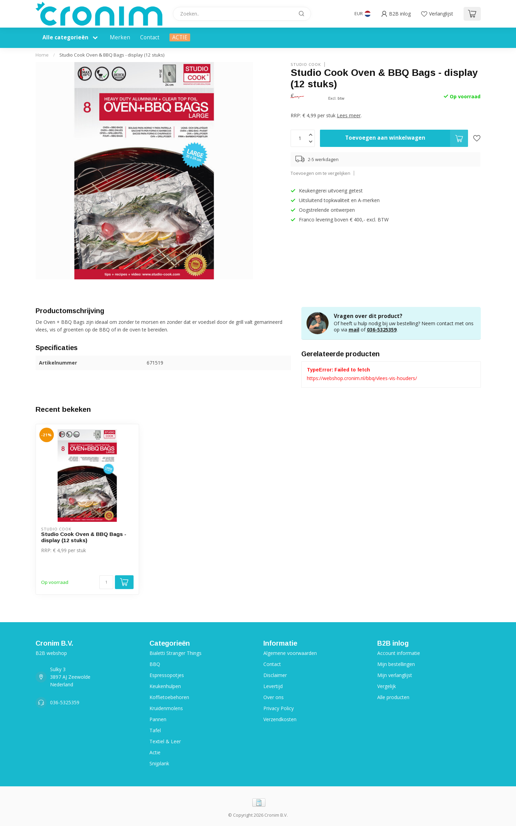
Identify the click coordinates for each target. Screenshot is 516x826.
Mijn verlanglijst (394, 675)
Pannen (157, 719)
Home (42, 55)
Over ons (273, 697)
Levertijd (273, 686)
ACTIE (179, 37)
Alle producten (393, 697)
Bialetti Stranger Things (175, 653)
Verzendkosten (279, 719)
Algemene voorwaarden (290, 653)
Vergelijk (386, 686)
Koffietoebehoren (169, 697)
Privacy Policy (278, 708)
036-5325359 (382, 329)
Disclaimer (275, 675)
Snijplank (159, 763)
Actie (154, 752)
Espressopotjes (166, 675)
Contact (149, 37)
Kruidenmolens (166, 708)
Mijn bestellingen (396, 664)
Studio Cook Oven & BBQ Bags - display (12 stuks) (112, 55)
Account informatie (398, 653)
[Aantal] (106, 582)
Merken (120, 37)
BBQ (154, 664)
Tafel (155, 730)
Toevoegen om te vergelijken (320, 173)
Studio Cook (306, 64)
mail (354, 329)
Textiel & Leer (165, 741)
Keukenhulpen (165, 686)
